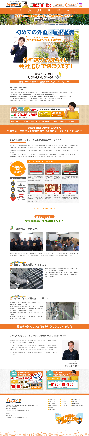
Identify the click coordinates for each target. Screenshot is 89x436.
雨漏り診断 (74, 401)
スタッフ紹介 (52, 409)
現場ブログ (64, 403)
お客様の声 (64, 401)
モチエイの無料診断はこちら (44, 208)
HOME (11, 12)
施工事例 (68, 12)
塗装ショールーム (53, 405)
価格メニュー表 (49, 12)
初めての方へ (20, 12)
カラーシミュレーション (77, 405)
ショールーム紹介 (58, 12)
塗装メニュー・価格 (76, 399)
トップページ (52, 399)
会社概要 (51, 407)
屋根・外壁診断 (75, 403)
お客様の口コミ (39, 12)
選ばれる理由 (52, 403)
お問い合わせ (64, 405)
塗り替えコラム (77, 12)
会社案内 (30, 12)
